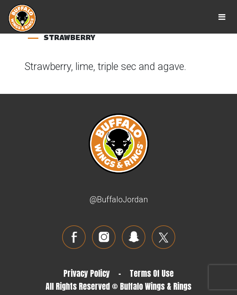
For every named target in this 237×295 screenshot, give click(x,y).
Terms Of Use (152, 273)
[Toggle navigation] (222, 17)
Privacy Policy (86, 273)
